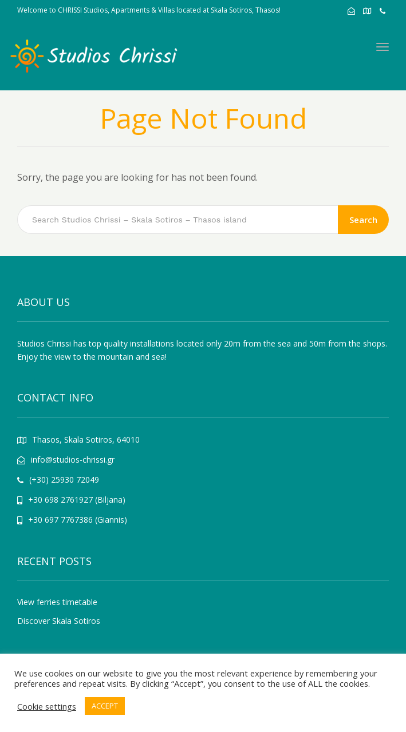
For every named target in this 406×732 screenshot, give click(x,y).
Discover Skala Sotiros (58, 620)
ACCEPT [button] (105, 706)
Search (363, 219)
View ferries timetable (57, 601)
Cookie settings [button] (46, 706)
